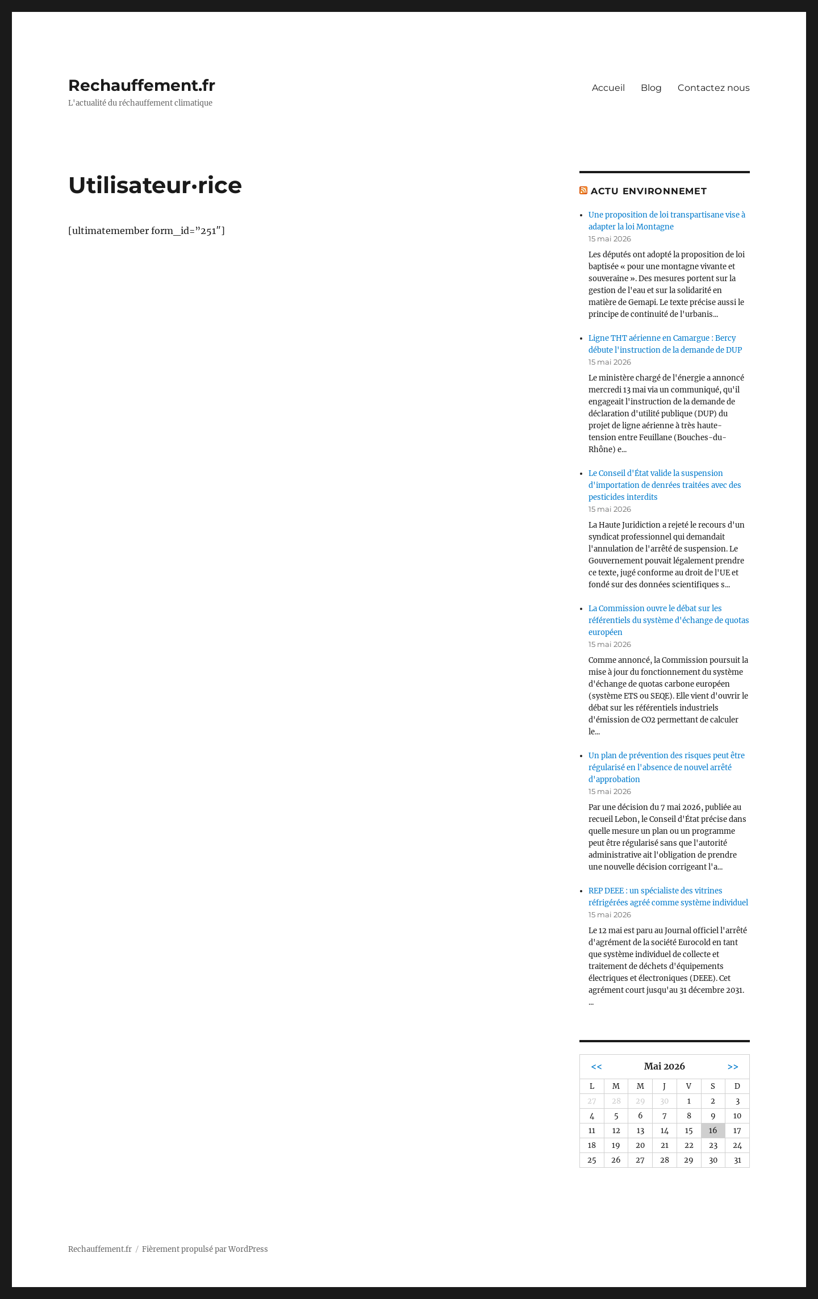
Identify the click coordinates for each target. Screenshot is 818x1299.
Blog (651, 87)
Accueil (608, 87)
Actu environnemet (649, 191)
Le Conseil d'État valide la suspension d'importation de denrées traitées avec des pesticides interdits (665, 485)
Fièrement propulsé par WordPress (205, 1249)
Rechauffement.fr (141, 85)
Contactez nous (714, 87)
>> (732, 1066)
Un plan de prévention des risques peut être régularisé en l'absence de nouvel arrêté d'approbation (667, 767)
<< (596, 1066)
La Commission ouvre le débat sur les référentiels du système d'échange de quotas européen (669, 620)
